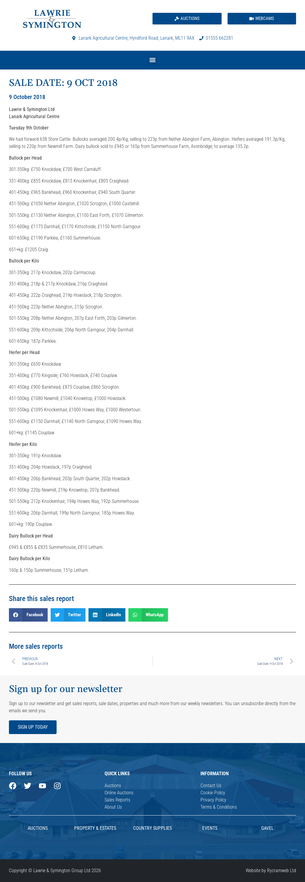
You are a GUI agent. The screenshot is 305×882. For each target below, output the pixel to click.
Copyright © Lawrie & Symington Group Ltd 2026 (55, 870)
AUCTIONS (38, 828)
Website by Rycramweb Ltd (271, 870)
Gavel (267, 828)
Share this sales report (41, 598)
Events (209, 828)
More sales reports (36, 646)
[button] (153, 60)
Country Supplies (152, 828)
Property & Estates (95, 828)
